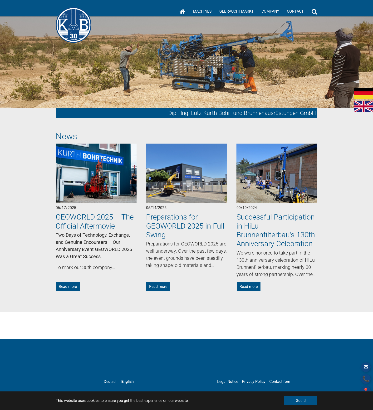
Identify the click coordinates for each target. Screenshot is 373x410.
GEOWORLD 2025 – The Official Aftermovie (95, 221)
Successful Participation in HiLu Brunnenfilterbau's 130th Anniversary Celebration (275, 230)
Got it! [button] (301, 400)
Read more (68, 286)
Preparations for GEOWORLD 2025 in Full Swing (185, 226)
